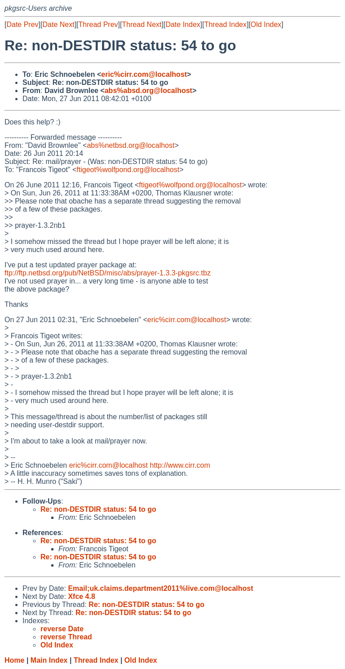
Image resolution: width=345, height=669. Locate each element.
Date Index (182, 24)
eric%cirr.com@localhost (144, 74)
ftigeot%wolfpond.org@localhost (127, 169)
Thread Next (141, 24)
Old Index (266, 24)
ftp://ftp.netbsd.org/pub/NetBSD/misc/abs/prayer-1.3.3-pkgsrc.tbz (107, 273)
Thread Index (225, 24)
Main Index (49, 660)
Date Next (58, 24)
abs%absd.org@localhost (148, 90)
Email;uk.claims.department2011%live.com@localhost (160, 588)
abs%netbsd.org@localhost (130, 145)
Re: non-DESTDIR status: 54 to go (98, 509)
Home (14, 660)
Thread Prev (98, 24)
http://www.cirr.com (180, 465)
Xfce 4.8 (81, 596)
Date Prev (22, 24)
